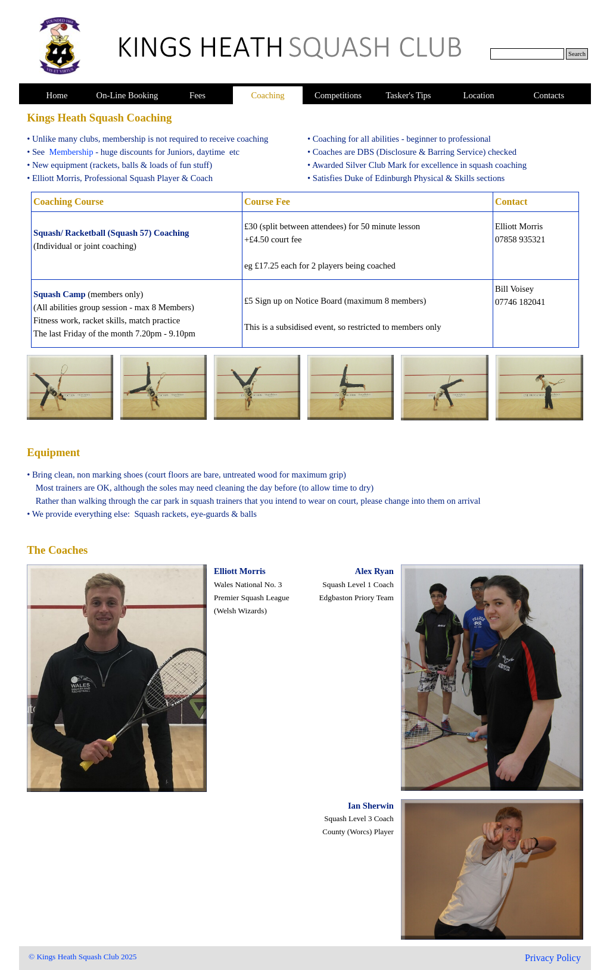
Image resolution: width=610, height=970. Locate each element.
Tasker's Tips (408, 95)
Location (478, 95)
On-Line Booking (127, 95)
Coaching (267, 95)
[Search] (527, 54)
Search (577, 54)
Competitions (338, 95)
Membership (71, 152)
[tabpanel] (163, 158)
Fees (197, 95)
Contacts (549, 95)
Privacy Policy (553, 958)
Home (57, 95)
